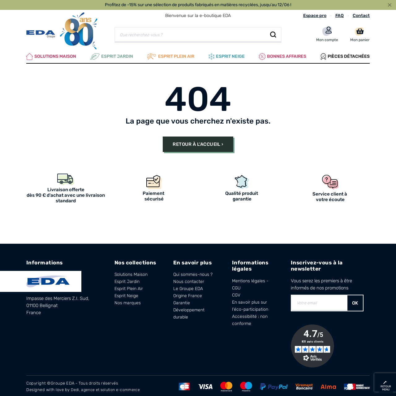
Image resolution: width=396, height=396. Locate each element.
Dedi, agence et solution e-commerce (107, 387)
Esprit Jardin (111, 55)
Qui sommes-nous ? (193, 273)
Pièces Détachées (345, 55)
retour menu (386, 388)
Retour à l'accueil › (198, 142)
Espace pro (314, 15)
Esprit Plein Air (128, 287)
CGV (236, 293)
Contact (361, 15)
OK (355, 301)
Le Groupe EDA (188, 287)
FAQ (339, 15)
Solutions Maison (51, 55)
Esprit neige (227, 55)
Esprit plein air (170, 55)
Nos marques (127, 301)
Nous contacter (188, 280)
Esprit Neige (126, 294)
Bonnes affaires (282, 55)
